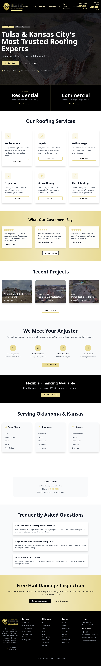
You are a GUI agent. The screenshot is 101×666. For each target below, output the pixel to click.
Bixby (7, 444)
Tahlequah (42, 444)
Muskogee (42, 441)
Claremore (42, 434)
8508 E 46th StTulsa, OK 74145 (87, 624)
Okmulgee (42, 448)
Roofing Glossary (27, 640)
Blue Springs (66, 640)
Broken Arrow (10, 437)
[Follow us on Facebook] (83, 632)
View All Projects (50, 310)
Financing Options (28, 634)
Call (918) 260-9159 (39, 601)
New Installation (27, 631)
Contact (75, 6)
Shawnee (75, 448)
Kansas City (76, 441)
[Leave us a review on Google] (87, 632)
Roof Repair (25, 623)
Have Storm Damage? (66, 6)
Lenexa (64, 634)
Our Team (25, 637)
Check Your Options (50, 395)
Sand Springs (9, 448)
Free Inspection (30, 63)
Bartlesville (45, 640)
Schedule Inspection (62, 601)
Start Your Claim (50, 365)
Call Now (10, 63)
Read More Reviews (50, 253)
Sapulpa (41, 437)
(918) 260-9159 (53, 489)
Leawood (75, 444)
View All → (45, 645)
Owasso (44, 628)
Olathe (74, 437)
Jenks (7, 441)
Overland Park (77, 434)
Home (25, 6)
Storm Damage (27, 628)
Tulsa (7, 434)
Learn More (17, 161)
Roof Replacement (28, 626)
